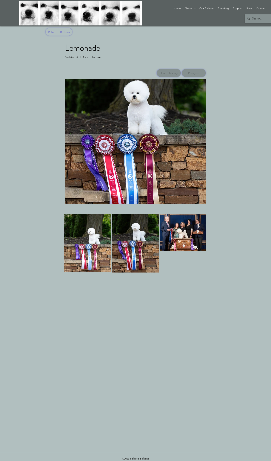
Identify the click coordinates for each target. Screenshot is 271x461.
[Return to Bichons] (59, 32)
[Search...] (259, 18)
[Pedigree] (194, 73)
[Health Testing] (169, 73)
